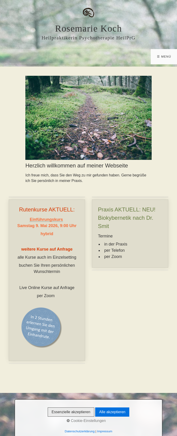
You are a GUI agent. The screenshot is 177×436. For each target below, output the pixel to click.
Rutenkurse (44, 403)
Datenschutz (150, 403)
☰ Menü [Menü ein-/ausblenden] (164, 56)
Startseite (24, 403)
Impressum (128, 403)
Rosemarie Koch (88, 28)
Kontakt (109, 403)
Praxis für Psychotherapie (78, 403)
